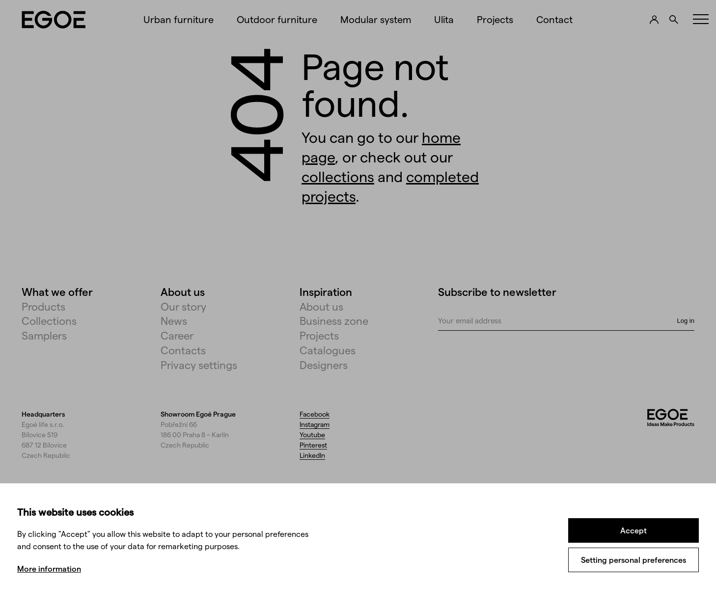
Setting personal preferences (633, 559)
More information (49, 568)
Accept (633, 530)
